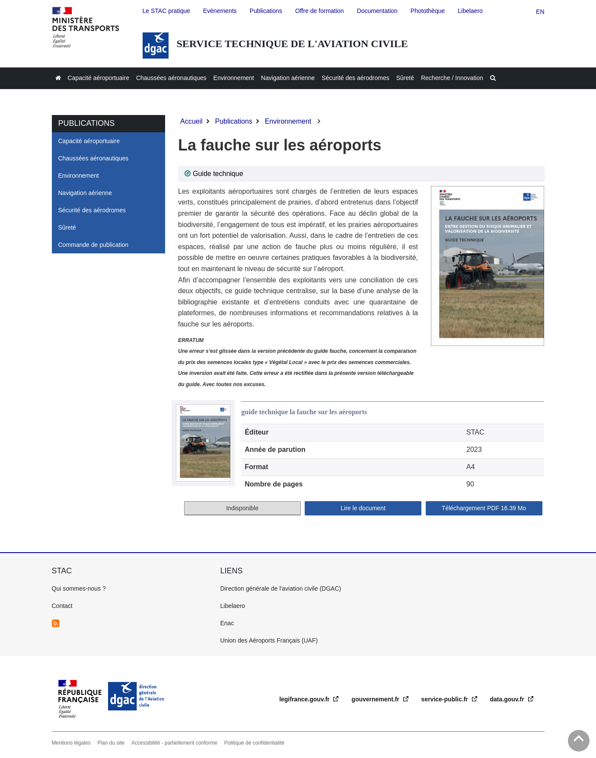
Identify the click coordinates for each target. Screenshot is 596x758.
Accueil (191, 121)
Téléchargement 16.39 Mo (484, 508)
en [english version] (540, 11)
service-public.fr (445, 699)
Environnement (288, 121)
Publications (233, 121)
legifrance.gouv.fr (305, 699)
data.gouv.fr (508, 699)
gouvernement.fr (376, 699)
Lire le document (363, 508)
